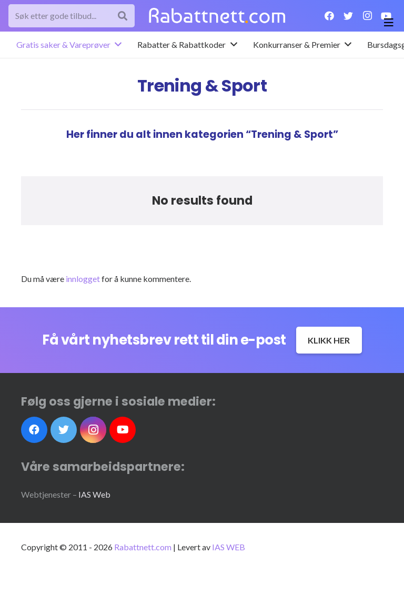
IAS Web (94, 494)
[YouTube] (122, 430)
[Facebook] (329, 15)
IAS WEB (228, 547)
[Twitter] (348, 15)
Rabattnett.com (142, 547)
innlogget (83, 279)
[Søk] (123, 16)
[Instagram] (367, 15)
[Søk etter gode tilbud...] (71, 16)
